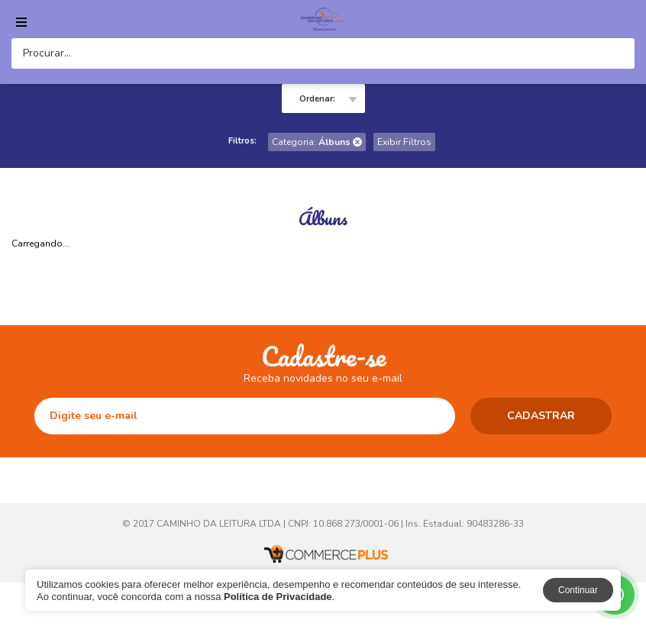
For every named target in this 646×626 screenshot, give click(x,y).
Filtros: (242, 141)
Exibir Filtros (404, 142)
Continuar (578, 590)
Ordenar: (317, 99)
